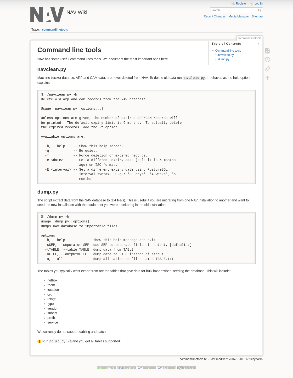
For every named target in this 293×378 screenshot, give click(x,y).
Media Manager (239, 16)
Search (260, 10)
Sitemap (257, 16)
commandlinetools (55, 29)
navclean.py (226, 55)
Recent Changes (214, 16)
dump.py (223, 59)
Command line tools (228, 50)
